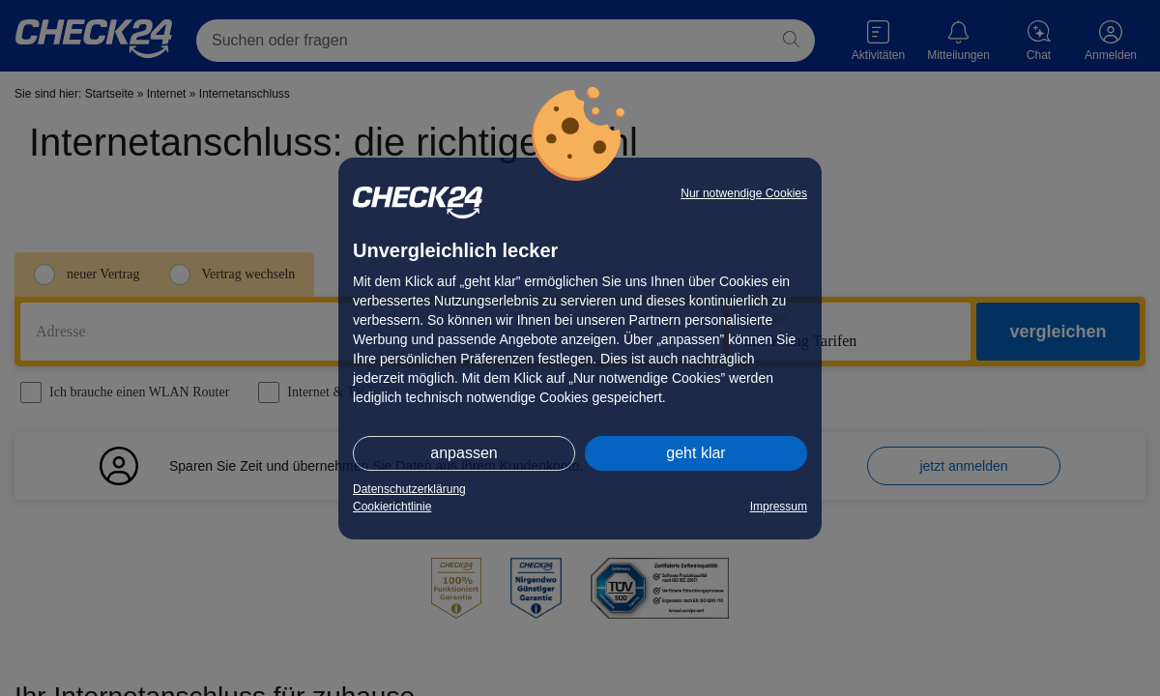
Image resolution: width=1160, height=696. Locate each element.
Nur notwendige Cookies (744, 193)
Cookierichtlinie (392, 506)
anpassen (463, 453)
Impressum (778, 506)
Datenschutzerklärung (409, 489)
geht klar (695, 453)
